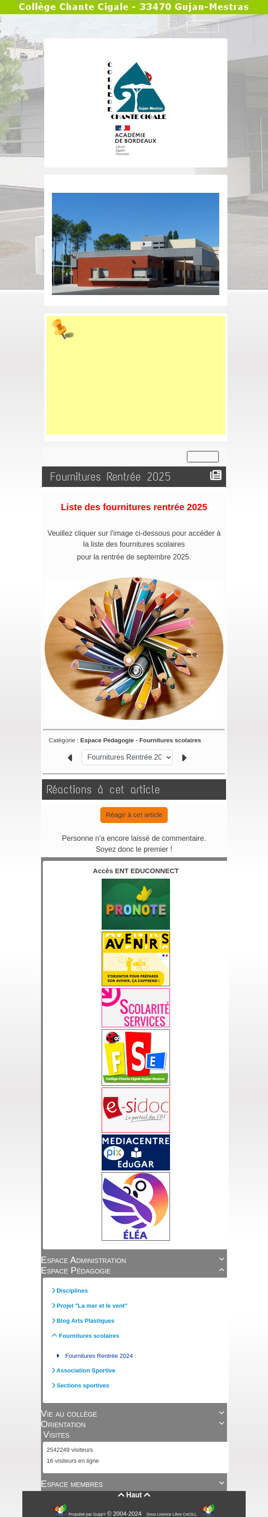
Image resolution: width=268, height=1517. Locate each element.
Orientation (134, 1424)
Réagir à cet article (133, 814)
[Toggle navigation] (203, 26)
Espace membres (134, 1484)
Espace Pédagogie (134, 1270)
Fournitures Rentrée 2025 (112, 477)
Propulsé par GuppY (87, 1514)
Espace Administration (134, 1260)
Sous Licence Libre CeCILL (172, 1514)
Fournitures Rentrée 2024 (99, 1355)
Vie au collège (134, 1413)
